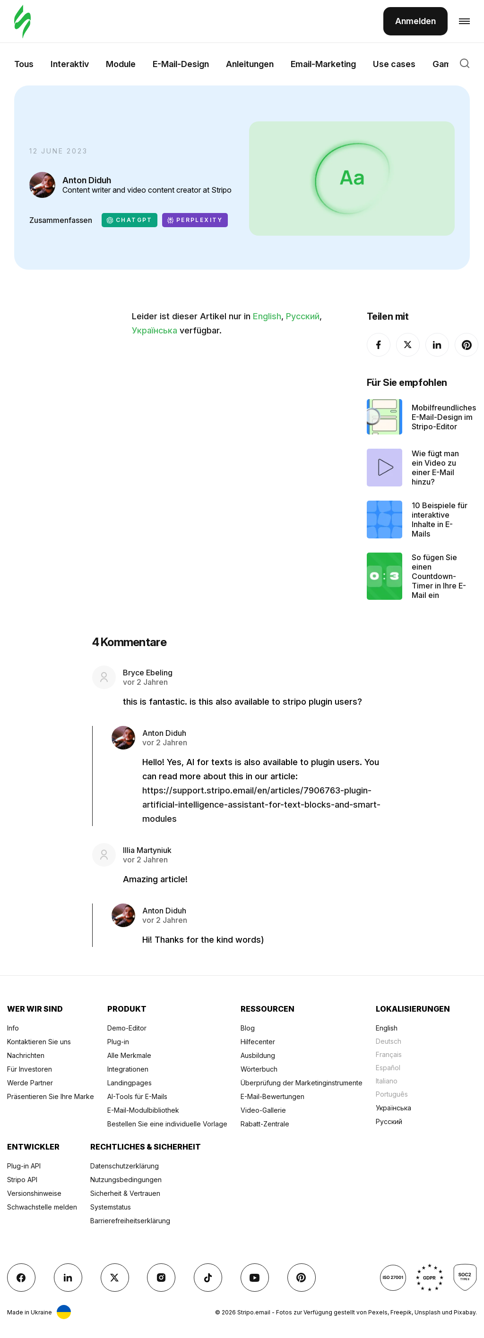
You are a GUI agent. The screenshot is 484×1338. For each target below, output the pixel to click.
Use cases (394, 64)
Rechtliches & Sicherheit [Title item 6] (145, 1146)
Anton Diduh (86, 180)
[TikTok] (208, 1277)
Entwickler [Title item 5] (33, 1146)
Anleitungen (250, 64)
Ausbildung (258, 1055)
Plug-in (118, 1042)
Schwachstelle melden (42, 1207)
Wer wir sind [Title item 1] (35, 1009)
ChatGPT (129, 220)
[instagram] (161, 1277)
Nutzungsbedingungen (126, 1180)
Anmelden (415, 21)
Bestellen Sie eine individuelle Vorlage (167, 1124)
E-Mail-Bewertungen (272, 1096)
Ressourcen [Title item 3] (267, 1009)
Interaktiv (70, 64)
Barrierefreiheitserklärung (130, 1221)
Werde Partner (30, 1083)
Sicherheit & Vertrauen (125, 1193)
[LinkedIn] (437, 345)
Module (121, 64)
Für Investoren (29, 1069)
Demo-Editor (127, 1028)
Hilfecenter (258, 1042)
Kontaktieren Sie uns (39, 1042)
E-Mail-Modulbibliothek (143, 1110)
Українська (154, 330)
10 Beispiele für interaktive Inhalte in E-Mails (439, 519)
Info (13, 1028)
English (267, 316)
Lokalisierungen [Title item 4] (413, 1009)
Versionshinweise (34, 1193)
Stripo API (22, 1180)
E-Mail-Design (181, 64)
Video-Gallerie (263, 1110)
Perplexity (195, 220)
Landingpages (129, 1083)
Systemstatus (110, 1207)
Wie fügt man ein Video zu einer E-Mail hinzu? (435, 467)
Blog (248, 1028)
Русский (303, 316)
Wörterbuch (259, 1069)
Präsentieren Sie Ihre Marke (50, 1096)
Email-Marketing (323, 64)
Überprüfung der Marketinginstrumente (302, 1083)
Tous (24, 64)
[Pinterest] (466, 345)
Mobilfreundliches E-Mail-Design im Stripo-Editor (444, 417)
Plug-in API (24, 1166)
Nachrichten (25, 1055)
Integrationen (127, 1069)
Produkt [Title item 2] (127, 1009)
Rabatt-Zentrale (265, 1124)
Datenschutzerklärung (124, 1166)
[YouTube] (255, 1277)
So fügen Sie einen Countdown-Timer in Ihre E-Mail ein (439, 576)
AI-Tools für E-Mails (137, 1096)
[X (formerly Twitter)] (408, 345)
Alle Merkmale (129, 1055)
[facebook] (378, 345)
